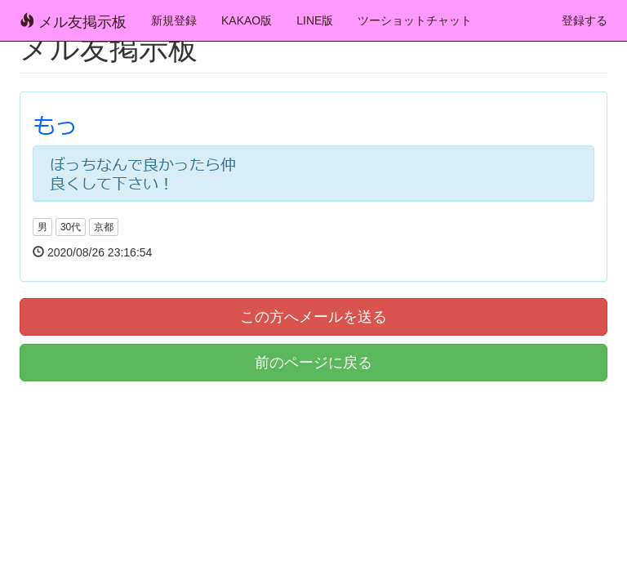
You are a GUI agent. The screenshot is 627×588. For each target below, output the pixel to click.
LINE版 (314, 20)
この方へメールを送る (313, 317)
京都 (103, 227)
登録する (584, 20)
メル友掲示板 (73, 21)
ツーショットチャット (415, 20)
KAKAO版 (246, 20)
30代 (70, 227)
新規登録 (174, 20)
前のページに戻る (313, 362)
